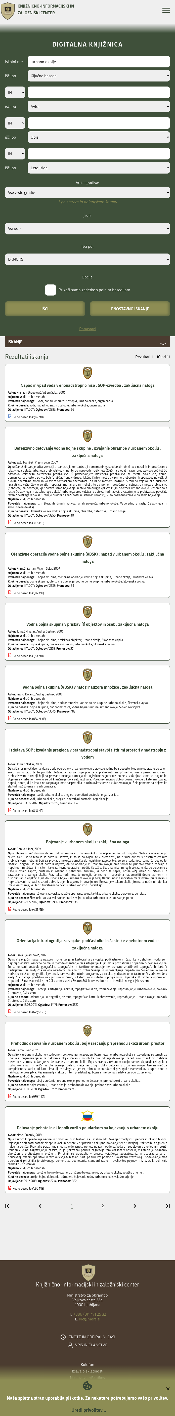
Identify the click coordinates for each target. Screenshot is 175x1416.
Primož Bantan (26, 568)
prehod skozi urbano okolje (112, 1085)
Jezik (87, 215)
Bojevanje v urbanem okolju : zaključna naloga (87, 842)
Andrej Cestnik (45, 631)
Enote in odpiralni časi (92, 1337)
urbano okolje (79, 405)
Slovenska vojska (40, 511)
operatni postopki (57, 405)
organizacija (97, 405)
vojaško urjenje (124, 1177)
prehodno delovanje (81, 1085)
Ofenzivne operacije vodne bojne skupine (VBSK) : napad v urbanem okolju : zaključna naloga (87, 557)
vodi (32, 405)
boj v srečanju (38, 1085)
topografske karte (84, 997)
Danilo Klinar (25, 849)
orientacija (37, 997)
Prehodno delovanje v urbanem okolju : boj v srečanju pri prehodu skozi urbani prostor (87, 1043)
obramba (86, 511)
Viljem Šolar (49, 392)
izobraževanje (106, 997)
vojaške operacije (63, 898)
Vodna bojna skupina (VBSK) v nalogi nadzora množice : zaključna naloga (88, 687)
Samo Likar (23, 1050)
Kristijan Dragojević (29, 392)
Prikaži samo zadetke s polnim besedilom (94, 289)
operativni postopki (79, 799)
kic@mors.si (89, 1319)
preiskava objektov (61, 644)
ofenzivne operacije (62, 581)
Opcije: (88, 277)
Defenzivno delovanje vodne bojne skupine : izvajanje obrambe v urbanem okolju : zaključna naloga (87, 451)
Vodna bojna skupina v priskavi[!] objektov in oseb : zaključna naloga (87, 624)
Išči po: (87, 246)
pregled (60, 799)
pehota (130, 898)
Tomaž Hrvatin (26, 631)
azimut (66, 997)
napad (40, 405)
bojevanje (118, 898)
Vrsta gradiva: (87, 182)
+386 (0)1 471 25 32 (89, 1314)
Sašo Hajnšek (25, 462)
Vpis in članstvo (91, 1345)
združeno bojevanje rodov (77, 1177)
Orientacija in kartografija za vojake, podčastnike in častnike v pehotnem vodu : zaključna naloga (88, 944)
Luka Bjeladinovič (28, 955)
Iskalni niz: (14, 61)
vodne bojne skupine (65, 511)
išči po (10, 75)
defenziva (100, 511)
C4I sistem (29, 1001)
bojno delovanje (49, 1177)
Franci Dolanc (25, 694)
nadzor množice (60, 707)
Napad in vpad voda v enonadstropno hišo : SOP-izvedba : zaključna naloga (88, 385)
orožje (33, 1177)
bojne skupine (39, 581)
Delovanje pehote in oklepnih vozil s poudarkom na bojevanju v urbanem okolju (87, 1128)
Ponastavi (87, 328)
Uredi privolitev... (88, 1410)
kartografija (53, 997)
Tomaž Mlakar (25, 764)
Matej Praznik (25, 1135)
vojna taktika (83, 898)
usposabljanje (126, 997)
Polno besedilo (22, 417)
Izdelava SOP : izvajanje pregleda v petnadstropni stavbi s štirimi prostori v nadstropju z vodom (87, 753)
